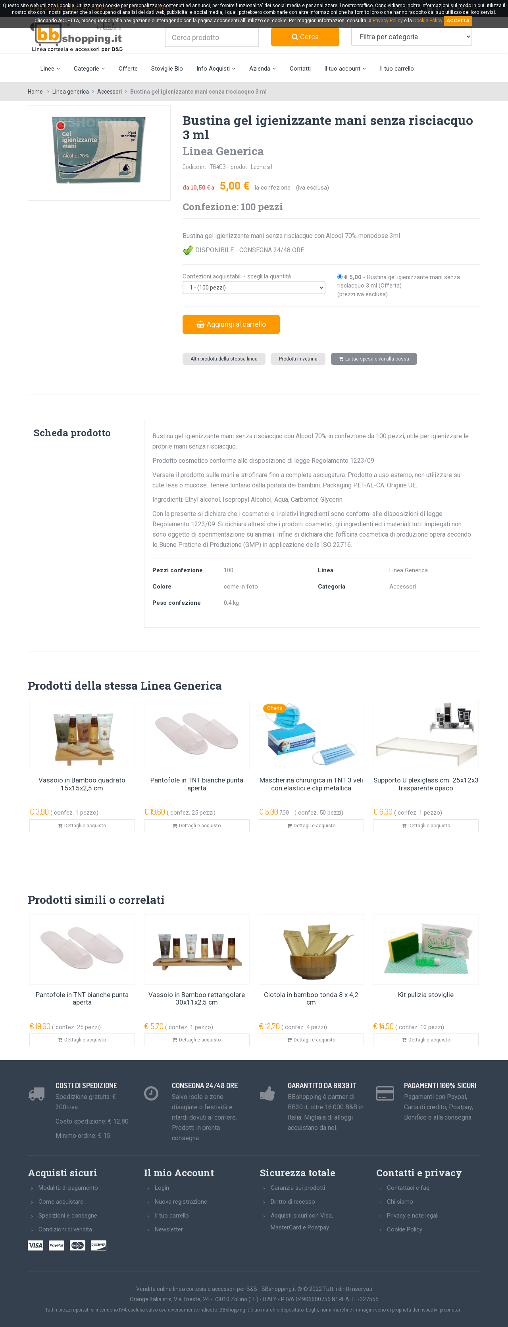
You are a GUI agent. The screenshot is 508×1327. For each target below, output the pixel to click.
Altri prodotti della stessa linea (224, 359)
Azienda (262, 68)
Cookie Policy (404, 1229)
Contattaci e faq (408, 1187)
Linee (50, 68)
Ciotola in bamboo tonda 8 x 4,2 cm (311, 999)
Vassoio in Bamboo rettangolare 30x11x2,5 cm (196, 999)
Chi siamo (400, 1201)
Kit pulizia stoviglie (426, 995)
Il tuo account (345, 68)
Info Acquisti (216, 68)
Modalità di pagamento (68, 1187)
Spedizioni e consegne (67, 1215)
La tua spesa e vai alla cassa (374, 359)
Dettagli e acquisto (82, 825)
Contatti (300, 68)
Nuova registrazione (181, 1201)
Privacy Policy (388, 20)
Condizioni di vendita (65, 1229)
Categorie (89, 68)
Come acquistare (60, 1201)
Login (162, 1187)
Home (35, 91)
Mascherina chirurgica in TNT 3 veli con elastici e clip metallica (311, 784)
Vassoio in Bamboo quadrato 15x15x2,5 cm (81, 784)
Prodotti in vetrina (298, 359)
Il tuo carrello (397, 68)
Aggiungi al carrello (231, 324)
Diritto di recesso (293, 1201)
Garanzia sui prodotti (298, 1187)
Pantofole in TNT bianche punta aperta (196, 784)
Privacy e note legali (413, 1215)
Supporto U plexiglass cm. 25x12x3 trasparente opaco (426, 784)
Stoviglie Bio (167, 68)
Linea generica (70, 91)
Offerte (128, 68)
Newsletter (169, 1229)
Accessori (109, 91)
